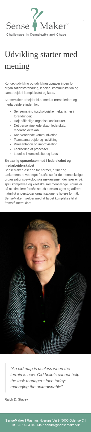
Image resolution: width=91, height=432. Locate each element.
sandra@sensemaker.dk (62, 425)
